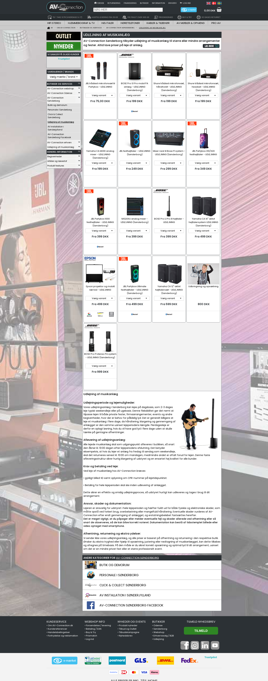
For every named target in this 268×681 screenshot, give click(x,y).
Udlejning (158, 615)
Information (158, 3)
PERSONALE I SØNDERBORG (119, 552)
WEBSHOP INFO (95, 598)
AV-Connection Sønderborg (55, 98)
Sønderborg (160, 605)
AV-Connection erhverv (59, 141)
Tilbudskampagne (129, 609)
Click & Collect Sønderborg (55, 115)
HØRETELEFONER (130, 23)
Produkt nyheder (128, 602)
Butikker (144, 3)
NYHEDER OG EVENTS (132, 598)
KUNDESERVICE (56, 598)
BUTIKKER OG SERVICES (59, 83)
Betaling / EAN (93, 605)
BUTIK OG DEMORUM (114, 542)
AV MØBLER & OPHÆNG (191, 23)
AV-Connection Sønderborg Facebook (59, 135)
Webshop (158, 609)
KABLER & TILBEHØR (158, 23)
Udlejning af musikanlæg (60, 146)
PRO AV (216, 23)
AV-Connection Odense (59, 92)
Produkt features (55, 164)
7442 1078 (176, 663)
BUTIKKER (158, 598)
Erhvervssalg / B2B (163, 612)
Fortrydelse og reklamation (63, 612)
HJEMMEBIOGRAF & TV (81, 23)
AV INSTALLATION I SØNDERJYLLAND (125, 572)
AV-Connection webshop (60, 87)
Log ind (187, 3)
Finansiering (130, 3)
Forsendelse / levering (98, 602)
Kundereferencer (57, 605)
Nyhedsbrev (125, 612)
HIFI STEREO (54, 23)
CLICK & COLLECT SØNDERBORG (122, 562)
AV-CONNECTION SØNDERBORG (137, 535)
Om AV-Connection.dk (60, 602)
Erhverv (172, 3)
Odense (158, 602)
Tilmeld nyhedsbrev (201, 598)
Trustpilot (64, 58)
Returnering (114, 3)
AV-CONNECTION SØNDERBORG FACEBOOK (131, 582)
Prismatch (91, 612)
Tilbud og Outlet (127, 605)
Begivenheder (54, 155)
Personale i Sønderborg (60, 108)
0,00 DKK (209, 10)
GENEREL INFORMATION (59, 151)
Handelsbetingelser (59, 609)
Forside (100, 3)
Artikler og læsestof (57, 160)
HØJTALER (108, 23)
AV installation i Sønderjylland (56, 127)
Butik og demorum (57, 104)
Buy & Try (91, 609)
